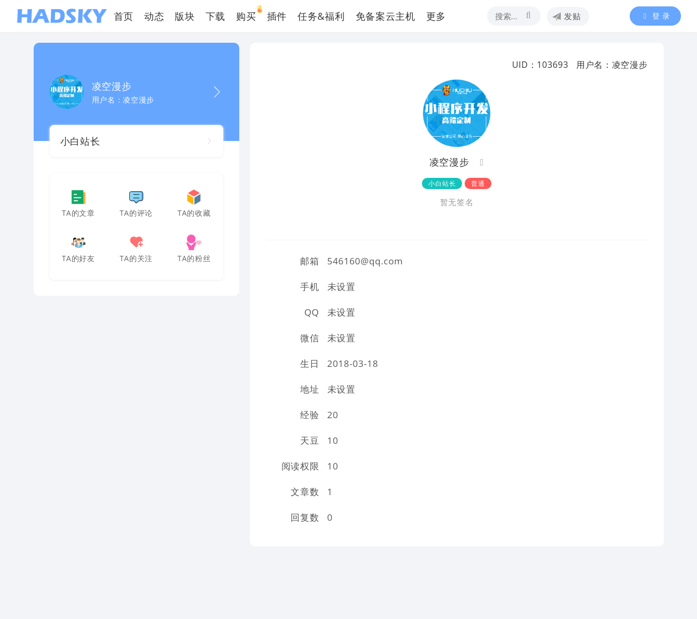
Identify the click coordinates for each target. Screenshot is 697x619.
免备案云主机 (386, 16)
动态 (154, 16)
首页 (124, 16)
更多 (436, 16)
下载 (215, 16)
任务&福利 (321, 16)
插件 (277, 16)
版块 (184, 16)
